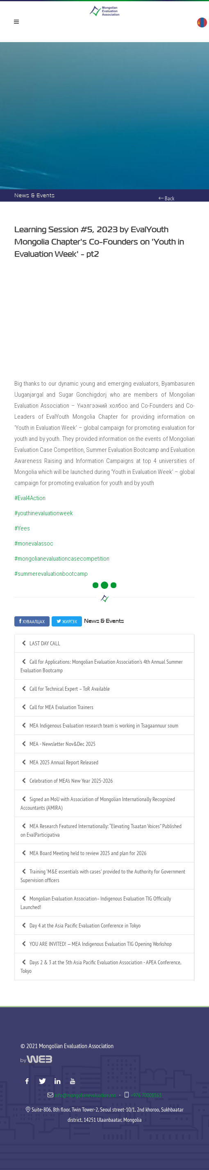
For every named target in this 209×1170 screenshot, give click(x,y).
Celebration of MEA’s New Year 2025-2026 (66, 781)
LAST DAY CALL (40, 643)
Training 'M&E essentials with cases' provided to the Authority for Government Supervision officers (102, 875)
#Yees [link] (22, 528)
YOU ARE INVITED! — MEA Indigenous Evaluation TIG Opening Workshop (96, 944)
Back (166, 198)
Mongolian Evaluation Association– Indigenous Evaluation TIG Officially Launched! (95, 902)
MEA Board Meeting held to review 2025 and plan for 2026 (83, 853)
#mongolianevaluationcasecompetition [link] (61, 558)
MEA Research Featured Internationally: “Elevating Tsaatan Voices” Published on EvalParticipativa (101, 830)
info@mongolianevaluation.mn (85, 1095)
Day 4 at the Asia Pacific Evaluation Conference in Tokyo (80, 925)
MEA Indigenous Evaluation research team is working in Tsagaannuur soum (99, 725)
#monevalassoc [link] (33, 543)
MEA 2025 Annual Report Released (59, 762)
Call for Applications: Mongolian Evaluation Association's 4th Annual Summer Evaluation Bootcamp (101, 666)
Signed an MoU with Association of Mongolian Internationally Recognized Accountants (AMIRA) (97, 803)
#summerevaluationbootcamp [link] (51, 573)
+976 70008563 (146, 1095)
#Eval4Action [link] (29, 498)
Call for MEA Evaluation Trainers (56, 707)
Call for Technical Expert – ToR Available (65, 689)
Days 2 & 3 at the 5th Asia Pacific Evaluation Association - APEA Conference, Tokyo (101, 966)
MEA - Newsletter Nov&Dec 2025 (57, 744)
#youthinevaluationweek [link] (43, 513)
